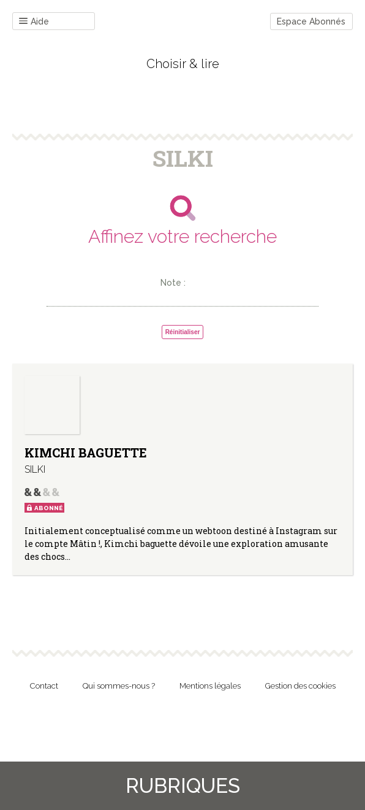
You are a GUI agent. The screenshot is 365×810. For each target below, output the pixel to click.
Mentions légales (210, 685)
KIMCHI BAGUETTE (85, 452)
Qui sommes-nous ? (119, 685)
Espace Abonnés (311, 21)
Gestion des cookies (300, 685)
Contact (44, 685)
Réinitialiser (182, 332)
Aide (34, 22)
